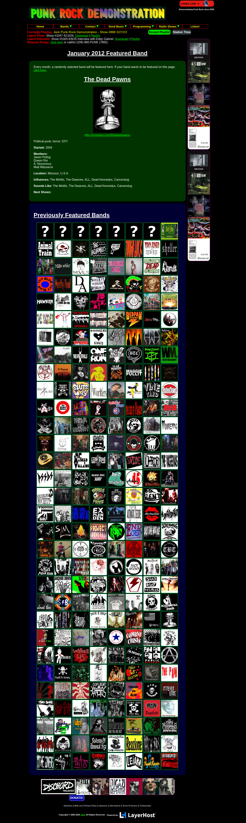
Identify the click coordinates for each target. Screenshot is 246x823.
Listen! (195, 26)
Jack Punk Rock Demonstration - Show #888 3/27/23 (90, 32)
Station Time (182, 32)
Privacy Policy (90, 806)
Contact (92, 26)
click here (56, 42)
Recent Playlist (159, 32)
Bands (66, 26)
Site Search (115, 806)
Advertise (68, 806)
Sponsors (103, 806)
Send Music (118, 26)
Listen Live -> (197, 4)
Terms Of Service (130, 806)
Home (40, 26)
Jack (83, 815)
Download (81, 35)
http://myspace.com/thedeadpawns (107, 135)
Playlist (95, 35)
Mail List (78, 806)
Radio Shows (169, 26)
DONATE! (76, 797)
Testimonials (145, 806)
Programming (143, 26)
